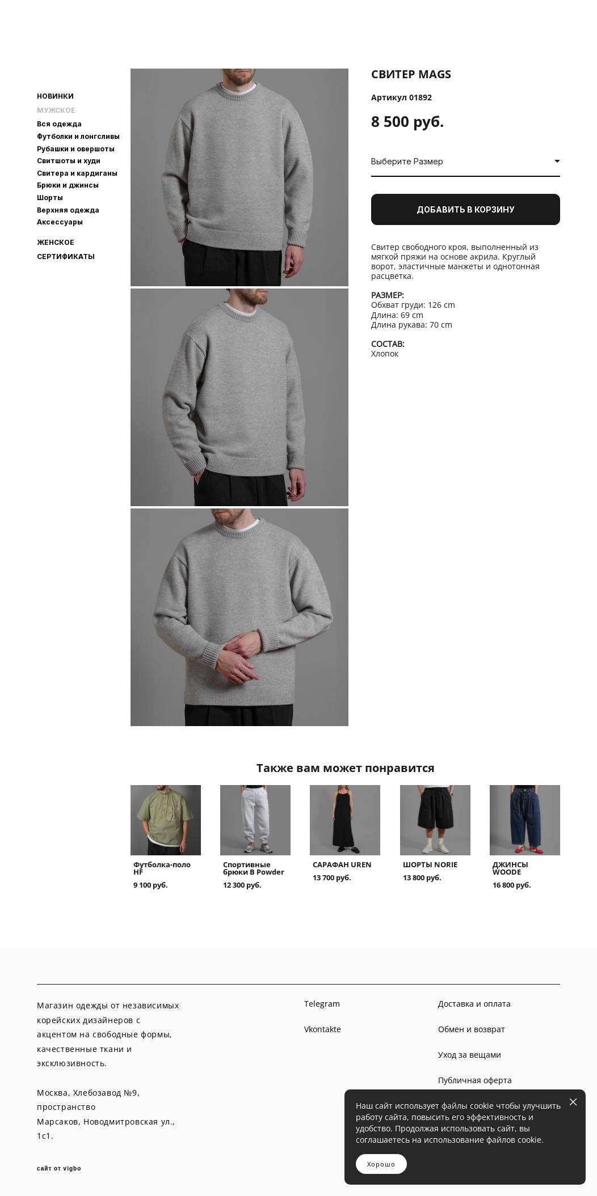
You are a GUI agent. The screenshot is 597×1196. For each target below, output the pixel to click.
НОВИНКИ (55, 96)
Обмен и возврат (471, 1029)
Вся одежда (59, 124)
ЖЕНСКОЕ (55, 243)
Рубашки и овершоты (76, 149)
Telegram (322, 1003)
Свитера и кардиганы (77, 173)
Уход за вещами (469, 1054)
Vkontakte (322, 1029)
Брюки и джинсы (68, 185)
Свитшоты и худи (68, 160)
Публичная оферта (475, 1080)
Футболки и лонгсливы (78, 136)
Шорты (50, 197)
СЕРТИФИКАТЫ (66, 257)
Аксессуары (60, 222)
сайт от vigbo (59, 1169)
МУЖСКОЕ (56, 110)
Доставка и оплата (474, 1003)
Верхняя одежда (68, 210)
